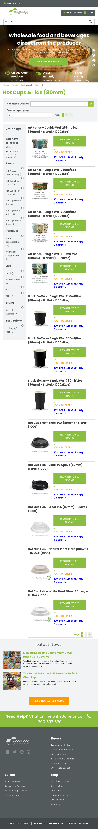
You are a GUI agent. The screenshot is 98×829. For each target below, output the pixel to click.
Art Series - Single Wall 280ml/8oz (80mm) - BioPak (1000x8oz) (52, 214)
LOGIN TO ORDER (62, 152)
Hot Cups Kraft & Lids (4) (12, 192)
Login (90, 12)
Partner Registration (16, 790)
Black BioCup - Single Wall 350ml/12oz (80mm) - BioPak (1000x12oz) (55, 383)
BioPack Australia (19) (12, 312)
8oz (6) (9, 295)
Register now (74, 12)
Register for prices (49, 61)
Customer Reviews (61, 795)
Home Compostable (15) (12, 242)
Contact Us (57, 786)
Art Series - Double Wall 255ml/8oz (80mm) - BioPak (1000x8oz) (53, 130)
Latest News (57, 800)
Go (91, 103)
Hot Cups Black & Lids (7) (13, 183)
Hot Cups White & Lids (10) (13, 222)
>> (71, 114)
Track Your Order (60, 745)
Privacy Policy (58, 763)
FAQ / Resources (60, 781)
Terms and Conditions (63, 759)
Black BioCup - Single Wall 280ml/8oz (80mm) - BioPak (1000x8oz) (54, 340)
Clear (8, 147)
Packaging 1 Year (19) (11, 330)
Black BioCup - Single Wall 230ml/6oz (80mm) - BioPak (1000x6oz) (54, 298)
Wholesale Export (60, 768)
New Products (58, 754)
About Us (56, 790)
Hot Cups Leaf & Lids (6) (13, 202)
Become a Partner (15, 786)
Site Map (56, 804)
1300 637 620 (13, 3)
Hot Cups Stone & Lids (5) (13, 212)
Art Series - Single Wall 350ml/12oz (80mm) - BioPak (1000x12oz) (52, 256)
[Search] (49, 22)
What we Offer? (14, 781)
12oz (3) (9, 273)
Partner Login (12, 795)
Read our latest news (49, 701)
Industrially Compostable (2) (12, 255)
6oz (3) (9, 289)
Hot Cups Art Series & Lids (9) (13, 173)
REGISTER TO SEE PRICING (69, 141)
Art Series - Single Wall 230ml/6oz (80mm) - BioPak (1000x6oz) (52, 172)
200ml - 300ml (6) (12, 281)
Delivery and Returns (62, 749)
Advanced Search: (18, 103)
